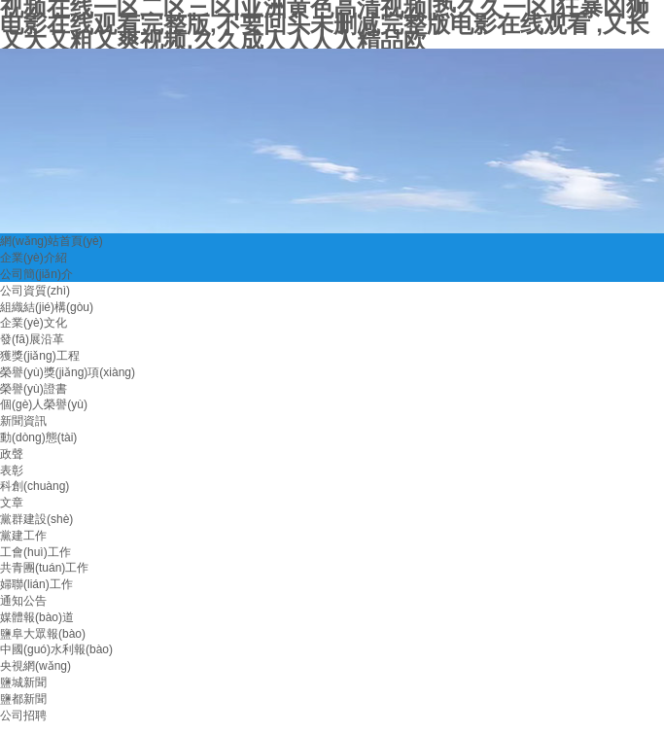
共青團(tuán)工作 (44, 568)
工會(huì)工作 (35, 552)
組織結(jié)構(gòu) (46, 307)
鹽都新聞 (23, 699)
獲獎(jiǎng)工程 (40, 356)
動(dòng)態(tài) (38, 437)
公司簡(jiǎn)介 (36, 274)
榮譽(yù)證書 (33, 389)
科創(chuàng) (34, 486)
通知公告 (23, 601)
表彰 (11, 470)
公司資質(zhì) (35, 290)
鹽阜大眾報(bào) (43, 634)
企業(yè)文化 (33, 323)
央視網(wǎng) (35, 666)
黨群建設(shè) (36, 519)
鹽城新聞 (23, 682)
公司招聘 (23, 715)
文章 (11, 502)
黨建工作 (23, 535)
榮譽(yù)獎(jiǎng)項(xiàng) (67, 372)
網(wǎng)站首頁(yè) (51, 241)
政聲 (11, 454)
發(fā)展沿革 (32, 339)
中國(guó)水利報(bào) (56, 649)
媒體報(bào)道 (37, 617)
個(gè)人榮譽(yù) (43, 404)
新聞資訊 (23, 421)
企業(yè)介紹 (33, 257)
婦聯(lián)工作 (36, 584)
